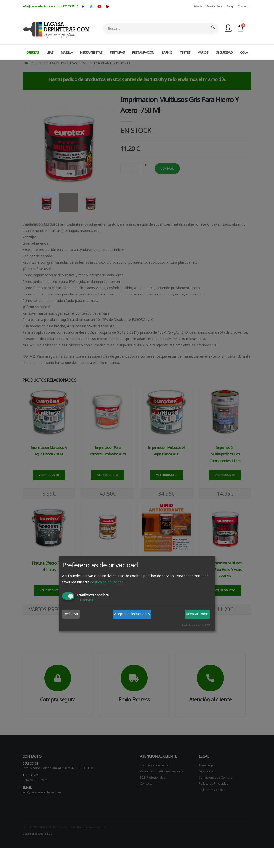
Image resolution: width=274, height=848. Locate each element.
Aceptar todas (197, 613)
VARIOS (203, 52)
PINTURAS (117, 52)
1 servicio (85, 600)
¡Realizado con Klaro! (195, 624)
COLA (244, 52)
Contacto (243, 6)
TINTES (185, 52)
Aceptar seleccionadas (132, 613)
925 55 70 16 (70, 6)
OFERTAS (32, 52)
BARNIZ (167, 52)
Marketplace (214, 6)
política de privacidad (107, 582)
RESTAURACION (143, 52)
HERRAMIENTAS (91, 52)
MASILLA (67, 52)
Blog (230, 6)
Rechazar (71, 613)
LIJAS (50, 52)
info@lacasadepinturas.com (41, 6)
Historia (197, 6)
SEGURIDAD (224, 52)
